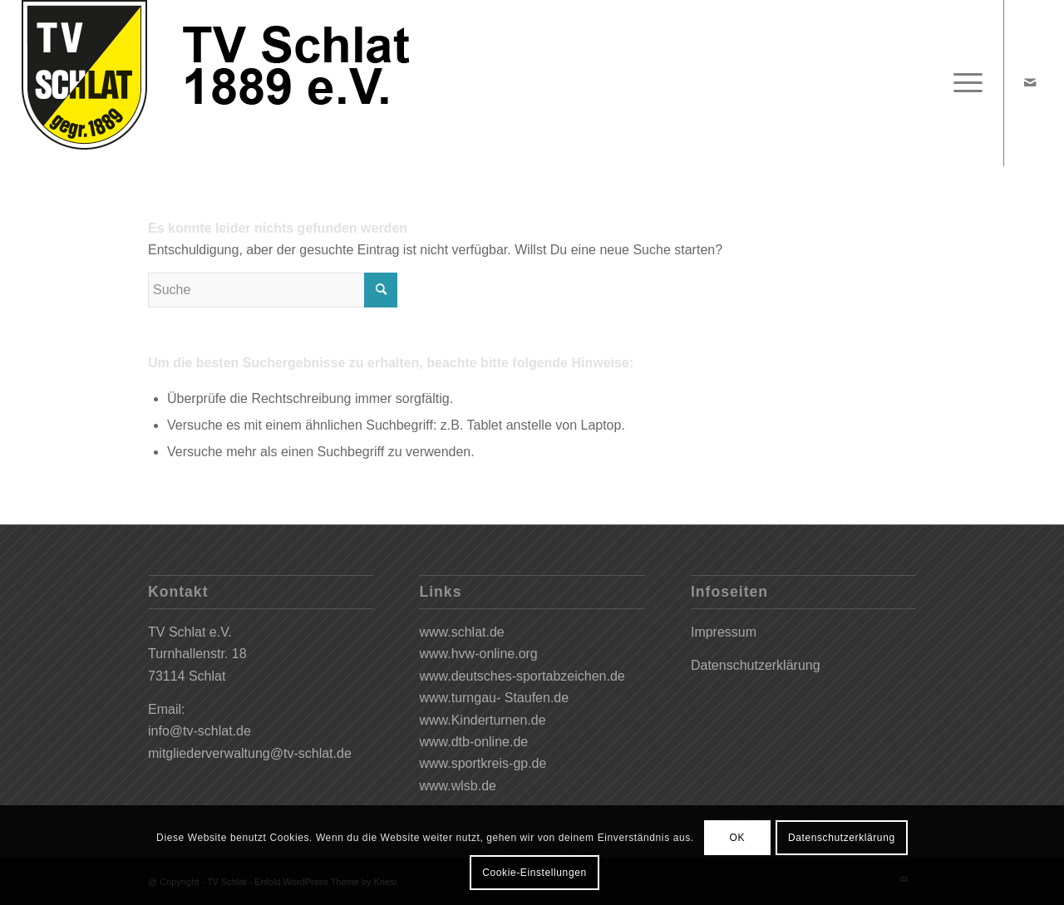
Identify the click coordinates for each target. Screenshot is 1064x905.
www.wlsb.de (457, 786)
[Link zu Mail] (1029, 82)
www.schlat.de (461, 632)
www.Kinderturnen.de (482, 720)
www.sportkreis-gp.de (482, 763)
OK (737, 838)
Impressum (723, 632)
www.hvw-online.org (478, 654)
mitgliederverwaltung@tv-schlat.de (250, 753)
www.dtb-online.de (473, 742)
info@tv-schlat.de (199, 731)
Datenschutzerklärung (755, 665)
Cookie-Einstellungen (534, 872)
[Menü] (963, 83)
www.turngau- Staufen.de (494, 698)
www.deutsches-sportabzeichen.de (521, 676)
